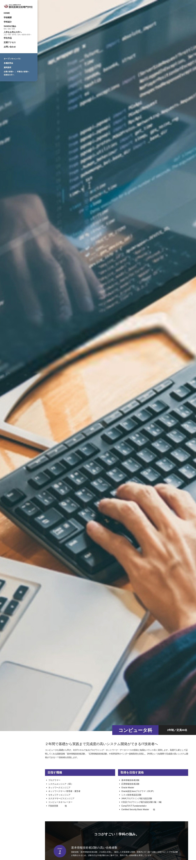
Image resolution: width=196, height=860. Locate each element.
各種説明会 (8, 63)
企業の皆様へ (9, 72)
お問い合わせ (10, 47)
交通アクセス (10, 42)
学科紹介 (8, 22)
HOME (7, 13)
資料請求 (7, 67)
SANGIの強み (10, 26)
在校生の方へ (9, 75)
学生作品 (8, 38)
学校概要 (8, 17)
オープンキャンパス (12, 59)
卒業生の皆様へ (23, 72)
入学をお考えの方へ (13, 32)
